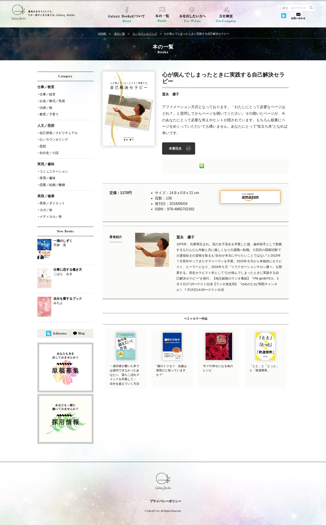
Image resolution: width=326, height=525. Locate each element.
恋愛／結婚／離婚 (52, 181)
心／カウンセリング (145, 33)
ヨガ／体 (45, 205)
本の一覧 (119, 33)
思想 (42, 144)
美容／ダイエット (52, 199)
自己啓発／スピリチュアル (58, 131)
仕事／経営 (47, 94)
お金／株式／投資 (52, 100)
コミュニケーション (53, 168)
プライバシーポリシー (165, 496)
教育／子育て (48, 113)
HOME (102, 33)
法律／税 (45, 107)
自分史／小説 (48, 150)
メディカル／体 (50, 212)
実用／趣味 (47, 175)
